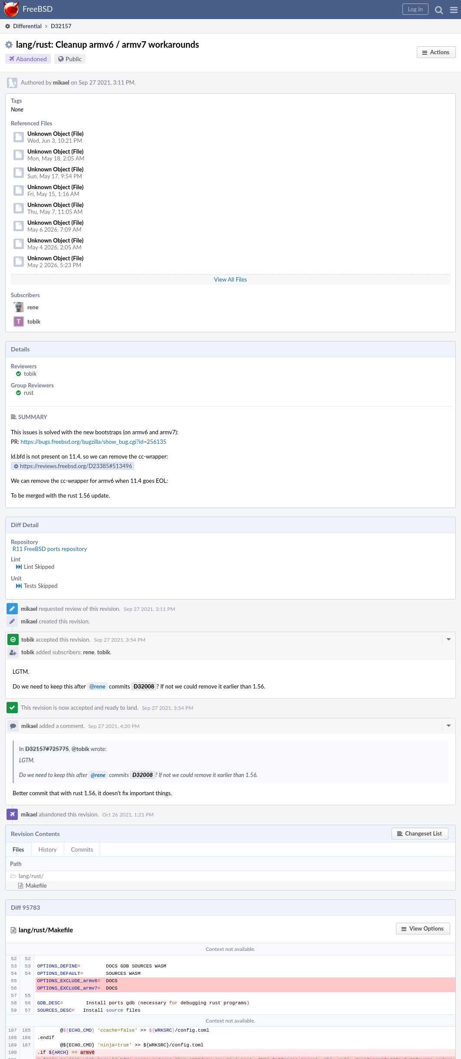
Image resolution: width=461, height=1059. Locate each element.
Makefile (36, 885)
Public (74, 58)
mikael (61, 82)
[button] (454, 9)
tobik (33, 321)
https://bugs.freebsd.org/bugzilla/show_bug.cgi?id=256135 (94, 441)
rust (28, 392)
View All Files (230, 279)
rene (33, 307)
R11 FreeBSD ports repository (50, 548)
